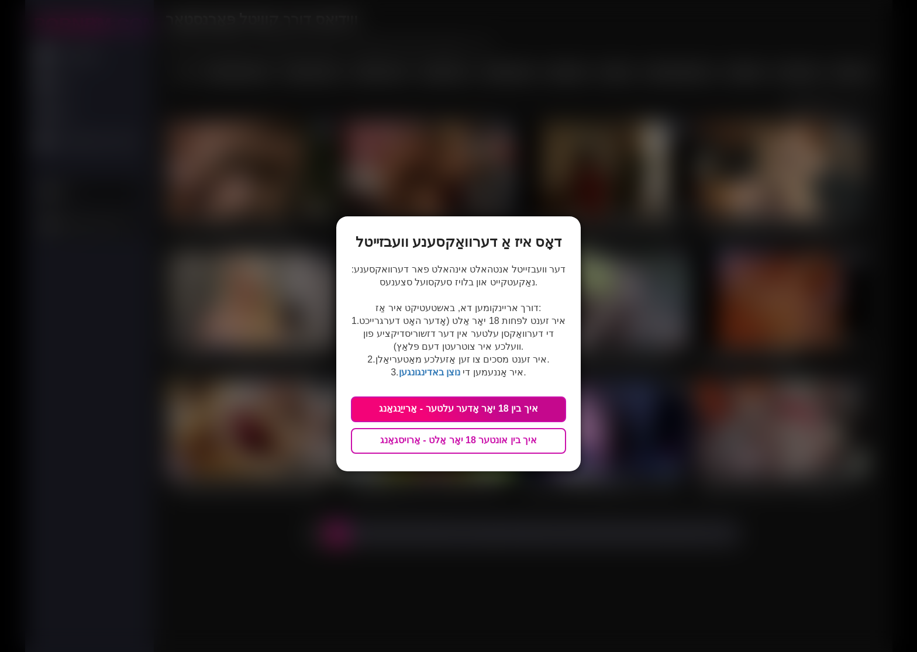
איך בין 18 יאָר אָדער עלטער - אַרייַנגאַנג (458, 408)
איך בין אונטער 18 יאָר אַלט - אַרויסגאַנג (458, 440)
